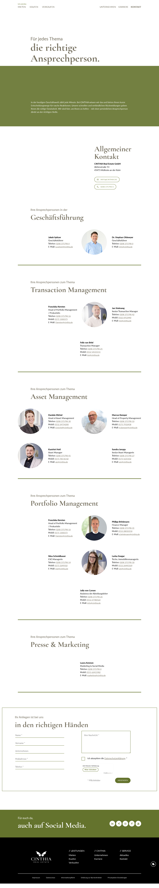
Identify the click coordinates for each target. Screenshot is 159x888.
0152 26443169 (126, 568)
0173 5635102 (125, 462)
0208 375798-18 (128, 565)
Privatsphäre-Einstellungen (117, 882)
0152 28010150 (126, 532)
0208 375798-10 (128, 424)
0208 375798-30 (64, 424)
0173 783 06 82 (62, 462)
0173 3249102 (62, 568)
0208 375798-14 (64, 565)
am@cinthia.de (62, 465)
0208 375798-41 (64, 458)
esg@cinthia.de (62, 571)
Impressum (36, 882)
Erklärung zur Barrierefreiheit (91, 882)
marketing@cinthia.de (97, 678)
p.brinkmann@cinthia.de (123, 539)
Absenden (120, 784)
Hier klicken (90, 773)
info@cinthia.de (112, 180)
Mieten (22, 13)
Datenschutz (50, 882)
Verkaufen (48, 13)
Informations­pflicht (68, 882)
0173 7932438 (125, 427)
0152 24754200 (62, 427)
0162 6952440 (125, 320)
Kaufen (34, 13)
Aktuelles (124, 859)
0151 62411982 (94, 675)
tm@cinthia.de (126, 324)
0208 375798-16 (64, 319)
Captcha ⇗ (108, 776)
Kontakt (136, 13)
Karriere (123, 13)
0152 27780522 (94, 603)
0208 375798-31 (128, 529)
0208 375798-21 (96, 352)
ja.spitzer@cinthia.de (65, 250)
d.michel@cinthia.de (64, 430)
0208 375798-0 (63, 246)
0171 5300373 (62, 322)
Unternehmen (108, 13)
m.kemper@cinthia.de (129, 430)
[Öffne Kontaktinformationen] (152, 856)
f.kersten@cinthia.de (65, 325)
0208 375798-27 (128, 458)
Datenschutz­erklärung (114, 761)
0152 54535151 (94, 355)
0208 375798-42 (128, 317)
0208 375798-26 (96, 600)
